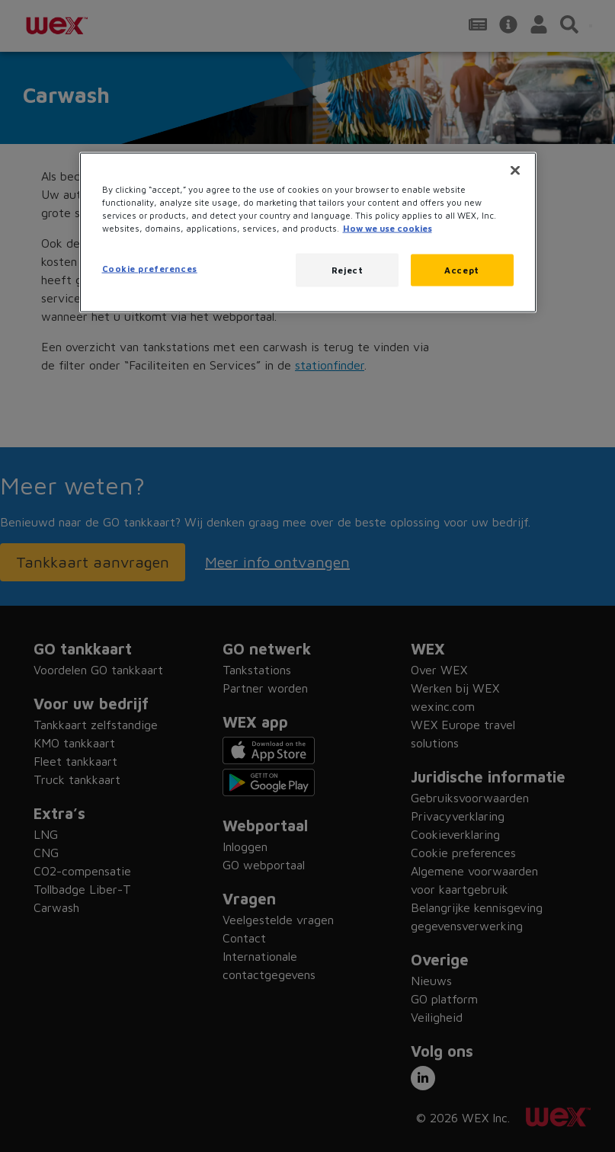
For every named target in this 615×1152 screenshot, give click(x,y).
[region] (308, 232)
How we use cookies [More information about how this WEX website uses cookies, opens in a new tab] (387, 228)
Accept (461, 270)
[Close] (515, 170)
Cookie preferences (149, 269)
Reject (347, 270)
